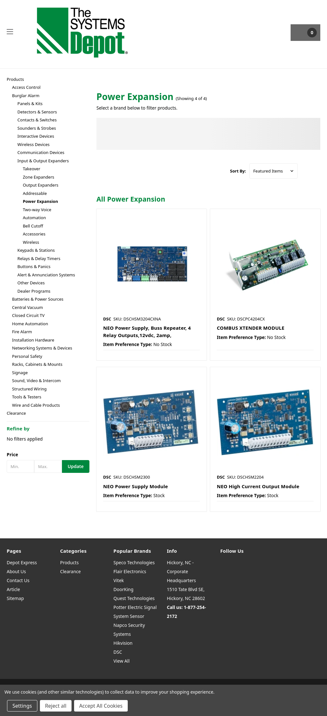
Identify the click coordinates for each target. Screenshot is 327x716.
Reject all (55, 705)
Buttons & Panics (34, 266)
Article (13, 589)
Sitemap (15, 598)
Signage (20, 372)
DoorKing (123, 589)
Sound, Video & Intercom (36, 380)
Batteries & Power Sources (38, 299)
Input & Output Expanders (43, 161)
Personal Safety (27, 356)
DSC (117, 652)
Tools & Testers (26, 397)
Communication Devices (41, 152)
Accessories (34, 234)
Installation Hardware (33, 340)
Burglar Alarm (26, 95)
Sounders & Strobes (37, 128)
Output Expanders (40, 185)
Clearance (16, 413)
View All (121, 661)
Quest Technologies (134, 598)
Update (76, 466)
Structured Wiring (29, 389)
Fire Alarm (22, 332)
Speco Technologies (134, 562)
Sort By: (238, 171)
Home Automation (30, 324)
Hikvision (123, 643)
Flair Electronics (129, 571)
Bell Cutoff (33, 226)
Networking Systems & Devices (42, 348)
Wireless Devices (34, 144)
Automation (34, 217)
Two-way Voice (37, 209)
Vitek (118, 580)
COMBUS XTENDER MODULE (251, 328)
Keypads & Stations (36, 250)
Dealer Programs (34, 291)
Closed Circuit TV (28, 315)
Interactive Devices (36, 136)
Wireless (31, 242)
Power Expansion (40, 201)
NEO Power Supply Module (135, 486)
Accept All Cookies (101, 705)
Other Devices (31, 283)
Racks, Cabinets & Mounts (37, 364)
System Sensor (128, 616)
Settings (22, 705)
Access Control (26, 87)
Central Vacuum (27, 307)
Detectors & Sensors (37, 112)
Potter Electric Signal (134, 607)
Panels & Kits (30, 103)
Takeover (31, 169)
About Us (16, 571)
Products (15, 79)
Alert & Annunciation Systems (46, 275)
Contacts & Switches (37, 120)
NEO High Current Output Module (258, 486)
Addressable (35, 193)
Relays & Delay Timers (39, 258)
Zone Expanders (38, 177)
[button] (48, 454)
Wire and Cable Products (36, 405)
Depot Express (22, 562)
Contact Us (18, 580)
